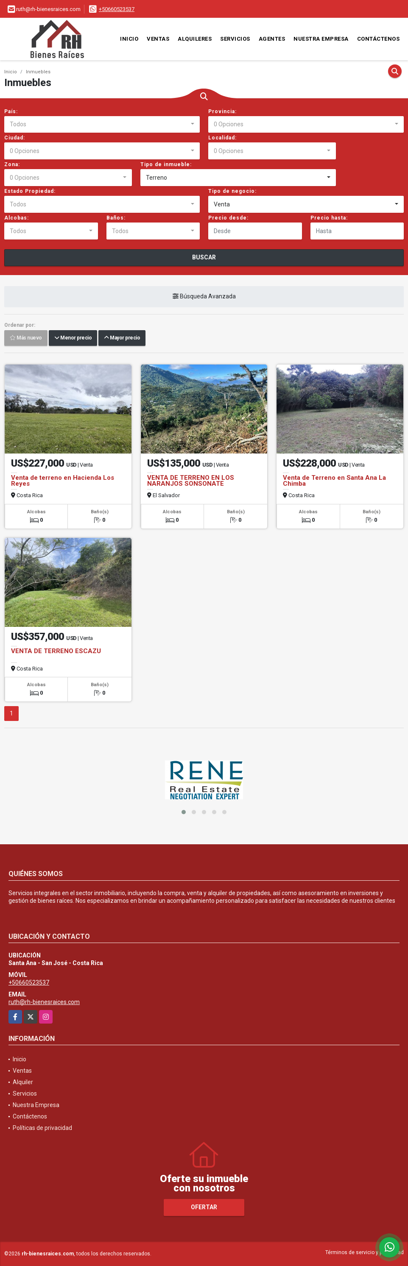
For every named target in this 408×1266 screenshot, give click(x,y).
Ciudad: (14, 138)
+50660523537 (116, 9)
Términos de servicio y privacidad (364, 1252)
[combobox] (102, 124)
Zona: (12, 164)
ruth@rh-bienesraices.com (44, 1002)
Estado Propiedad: (30, 191)
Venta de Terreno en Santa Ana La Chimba (334, 480)
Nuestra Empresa (321, 39)
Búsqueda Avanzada (204, 296)
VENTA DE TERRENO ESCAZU (56, 651)
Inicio (129, 39)
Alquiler (23, 1082)
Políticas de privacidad (42, 1127)
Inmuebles (38, 72)
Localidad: (222, 138)
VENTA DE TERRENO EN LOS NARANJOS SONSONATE (190, 480)
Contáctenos (378, 39)
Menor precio (73, 338)
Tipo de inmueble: (166, 164)
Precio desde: (228, 218)
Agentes (272, 39)
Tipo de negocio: (232, 191)
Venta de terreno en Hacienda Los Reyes (62, 480)
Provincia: (222, 111)
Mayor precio (122, 338)
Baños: (116, 218)
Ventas (158, 39)
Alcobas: (16, 218)
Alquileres (195, 39)
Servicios (235, 39)
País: (11, 111)
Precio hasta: (329, 218)
